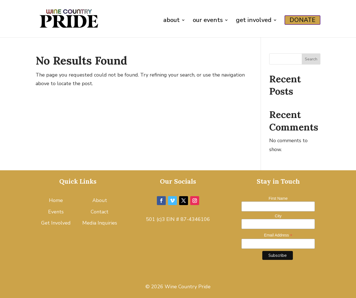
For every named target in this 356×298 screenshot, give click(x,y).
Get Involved (56, 223)
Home (56, 200)
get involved (253, 21)
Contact (99, 211)
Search (311, 59)
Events (56, 211)
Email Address (278, 235)
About (99, 200)
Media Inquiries (99, 223)
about (171, 21)
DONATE (302, 20)
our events (208, 21)
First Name (278, 198)
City (278, 216)
